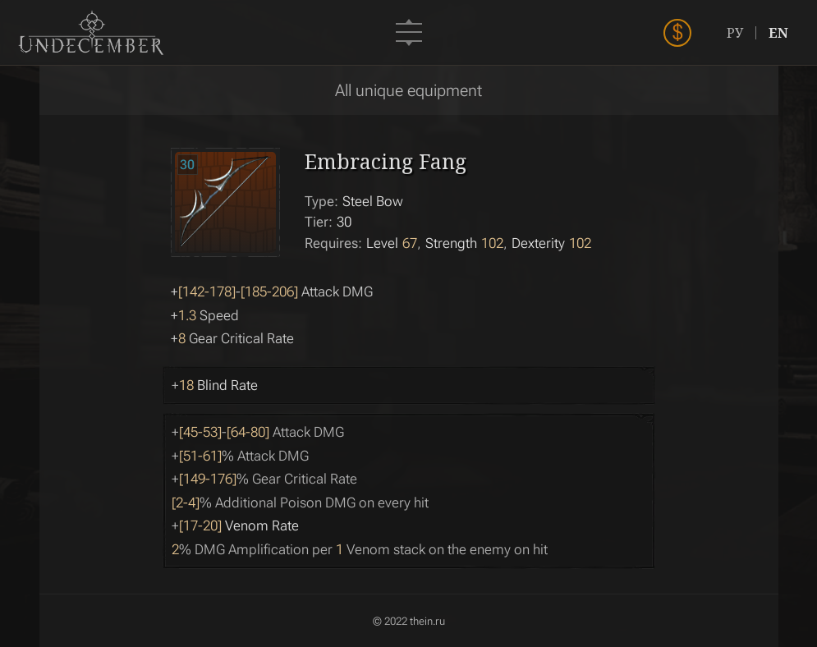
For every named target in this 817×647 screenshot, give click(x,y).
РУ (735, 33)
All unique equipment (408, 90)
